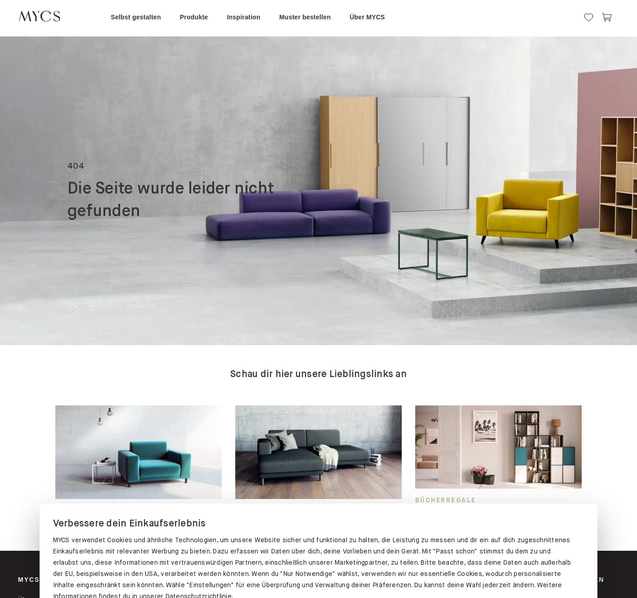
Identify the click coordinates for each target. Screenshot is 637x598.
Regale (134, 579)
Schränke (239, 579)
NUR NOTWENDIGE (500, 545)
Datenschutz (73, 512)
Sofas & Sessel (352, 579)
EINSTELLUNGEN (318, 545)
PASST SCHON (136, 543)
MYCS (29, 579)
